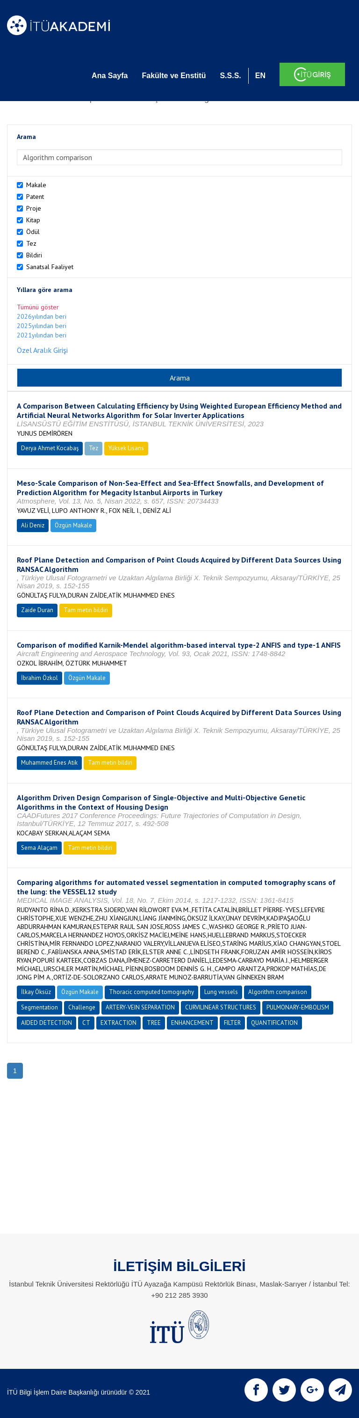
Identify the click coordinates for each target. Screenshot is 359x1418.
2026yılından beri (41, 316)
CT (86, 1023)
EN (260, 76)
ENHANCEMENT (192, 1023)
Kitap (33, 220)
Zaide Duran (37, 610)
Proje (33, 208)
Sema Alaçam (39, 848)
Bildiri (34, 255)
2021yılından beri (41, 335)
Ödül (33, 231)
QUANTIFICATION (274, 1023)
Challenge (81, 1007)
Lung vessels (221, 992)
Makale (36, 185)
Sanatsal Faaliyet (49, 267)
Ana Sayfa (110, 76)
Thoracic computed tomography (151, 992)
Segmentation (39, 1007)
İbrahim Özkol (39, 678)
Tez (31, 243)
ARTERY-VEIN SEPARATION (140, 1007)
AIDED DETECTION (46, 1023)
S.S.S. (230, 76)
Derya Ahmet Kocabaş (50, 448)
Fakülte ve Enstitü (174, 76)
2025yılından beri (41, 326)
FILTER (232, 1023)
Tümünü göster (38, 307)
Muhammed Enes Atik (49, 763)
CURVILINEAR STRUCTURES (220, 1007)
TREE (154, 1023)
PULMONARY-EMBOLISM (297, 1007)
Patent (35, 196)
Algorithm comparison (277, 992)
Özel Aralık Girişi (42, 350)
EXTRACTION (118, 1023)
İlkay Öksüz (36, 992)
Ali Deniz (32, 525)
